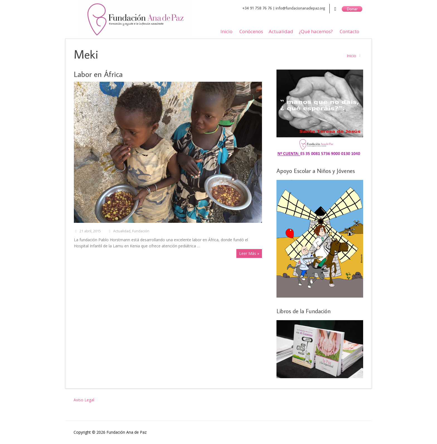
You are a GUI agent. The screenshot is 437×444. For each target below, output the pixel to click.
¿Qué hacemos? (316, 31)
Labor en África (98, 74)
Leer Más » (249, 253)
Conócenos (251, 31)
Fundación (140, 231)
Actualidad (281, 31)
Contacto (349, 31)
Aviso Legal (84, 399)
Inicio (226, 31)
